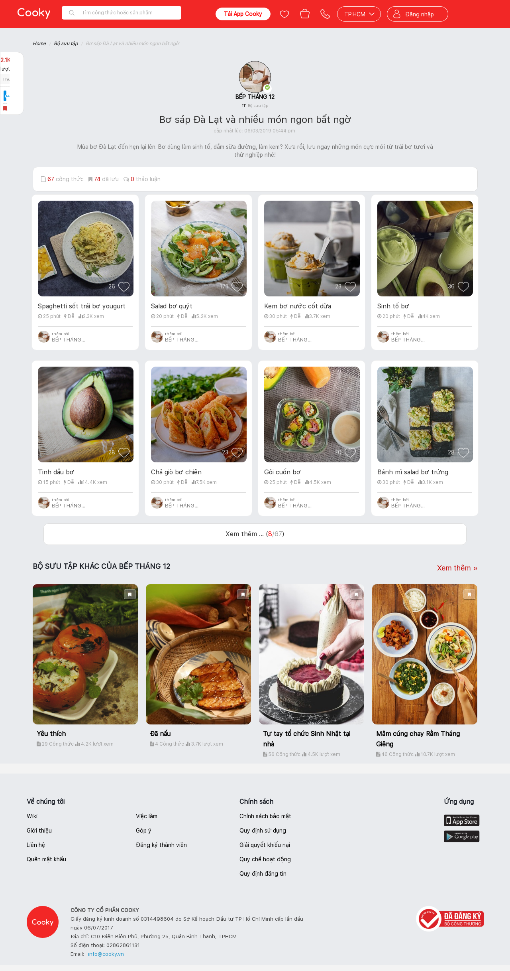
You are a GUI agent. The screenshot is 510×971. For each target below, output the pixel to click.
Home (39, 43)
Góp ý (143, 830)
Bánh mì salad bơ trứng (412, 472)
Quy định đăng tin (262, 873)
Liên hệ (36, 845)
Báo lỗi (12, 112)
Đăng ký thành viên (161, 845)
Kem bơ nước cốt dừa (297, 306)
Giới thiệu (39, 830)
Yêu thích (51, 734)
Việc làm (146, 816)
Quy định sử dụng (262, 830)
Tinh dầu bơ (56, 472)
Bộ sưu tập (66, 43)
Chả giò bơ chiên (176, 472)
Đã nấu (160, 734)
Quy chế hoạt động (265, 859)
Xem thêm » (457, 568)
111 (255, 105)
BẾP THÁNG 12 (255, 97)
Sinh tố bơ (393, 306)
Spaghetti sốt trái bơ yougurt (82, 306)
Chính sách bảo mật (265, 816)
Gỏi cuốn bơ (282, 472)
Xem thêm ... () (255, 534)
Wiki (32, 816)
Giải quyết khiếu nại (264, 845)
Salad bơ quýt (171, 306)
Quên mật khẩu (46, 859)
